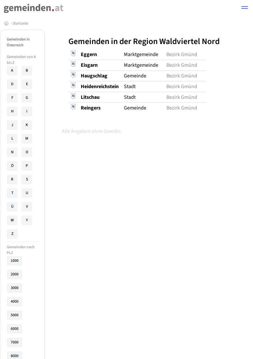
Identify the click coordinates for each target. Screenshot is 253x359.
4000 (14, 301)
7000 (14, 342)
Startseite (20, 23)
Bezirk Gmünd (181, 54)
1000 (14, 260)
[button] (244, 8)
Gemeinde (135, 75)
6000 (14, 328)
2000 (14, 274)
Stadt (130, 86)
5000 (14, 315)
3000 (14, 288)
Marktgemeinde (141, 54)
